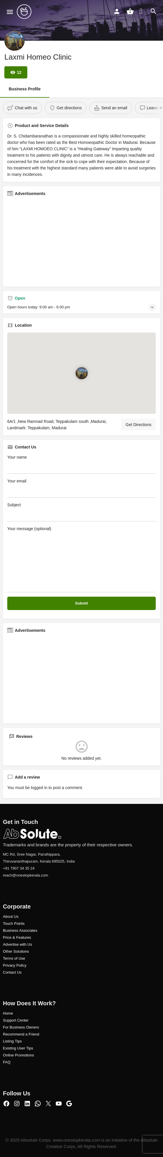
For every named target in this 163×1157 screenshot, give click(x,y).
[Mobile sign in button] (117, 11)
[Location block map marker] (82, 373)
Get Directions (138, 424)
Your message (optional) (81, 559)
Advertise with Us (17, 944)
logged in (39, 787)
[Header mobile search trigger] (153, 11)
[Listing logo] (14, 41)
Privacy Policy (14, 965)
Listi (6, 1041)
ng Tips (16, 1041)
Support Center (15, 1020)
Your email (81, 488)
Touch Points (13, 923)
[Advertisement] (81, 241)
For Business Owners (21, 1027)
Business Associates (20, 930)
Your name (81, 464)
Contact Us (12, 972)
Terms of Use (14, 958)
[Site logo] (25, 11)
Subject (81, 512)
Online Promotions (18, 1055)
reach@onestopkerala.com (25, 875)
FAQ (6, 1062)
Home (8, 1013)
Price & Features (17, 937)
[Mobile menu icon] (10, 11)
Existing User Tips (18, 1048)
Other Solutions (16, 951)
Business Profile (25, 89)
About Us (10, 916)
